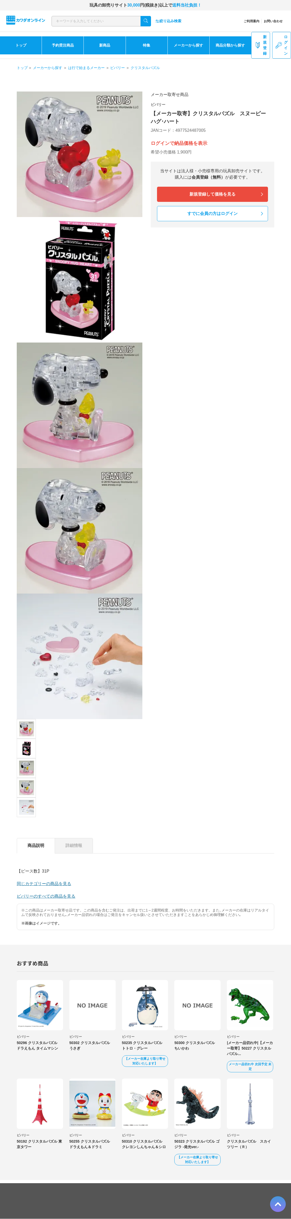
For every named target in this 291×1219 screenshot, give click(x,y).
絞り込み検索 (168, 21)
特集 (146, 45)
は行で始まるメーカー (86, 68)
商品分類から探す (230, 45)
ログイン (282, 45)
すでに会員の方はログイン (212, 213)
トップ (20, 45)
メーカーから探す (188, 45)
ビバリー (117, 68)
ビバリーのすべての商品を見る (46, 896)
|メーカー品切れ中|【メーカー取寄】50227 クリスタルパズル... (250, 1048)
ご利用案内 (251, 21)
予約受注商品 (63, 45)
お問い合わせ (273, 21)
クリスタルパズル (145, 68)
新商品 (104, 45)
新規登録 (261, 45)
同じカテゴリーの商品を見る (44, 883)
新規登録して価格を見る (212, 194)
